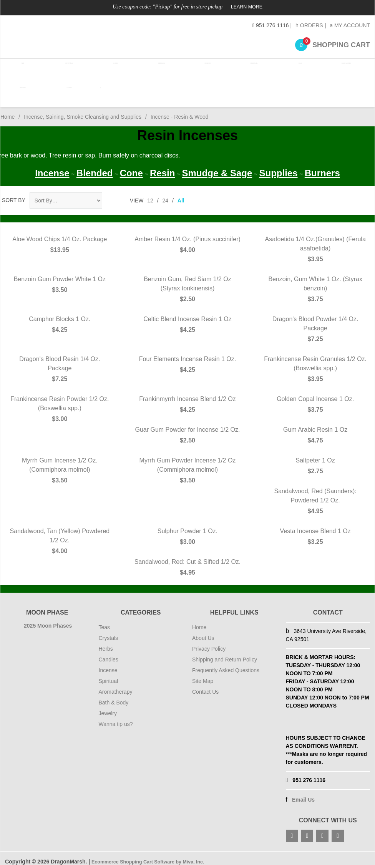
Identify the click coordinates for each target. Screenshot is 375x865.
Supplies (278, 166)
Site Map (202, 674)
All (181, 194)
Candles (157, 69)
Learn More (247, 6)
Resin (162, 166)
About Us (203, 631)
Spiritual (247, 69)
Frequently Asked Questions (225, 663)
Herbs (112, 69)
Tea (23, 69)
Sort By (13, 193)
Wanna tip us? (116, 717)
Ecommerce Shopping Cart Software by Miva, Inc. (154, 855)
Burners (322, 166)
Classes (67, 89)
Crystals (67, 69)
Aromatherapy (116, 685)
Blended (94, 166)
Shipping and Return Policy (224, 653)
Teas (104, 620)
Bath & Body (337, 69)
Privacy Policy (209, 642)
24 (166, 194)
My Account (350, 25)
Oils (292, 69)
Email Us (303, 793)
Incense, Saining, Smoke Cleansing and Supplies (82, 110)
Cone (131, 166)
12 (150, 194)
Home (7, 110)
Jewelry (22, 89)
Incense (202, 69)
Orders (309, 25)
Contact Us (205, 685)
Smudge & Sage (217, 166)
